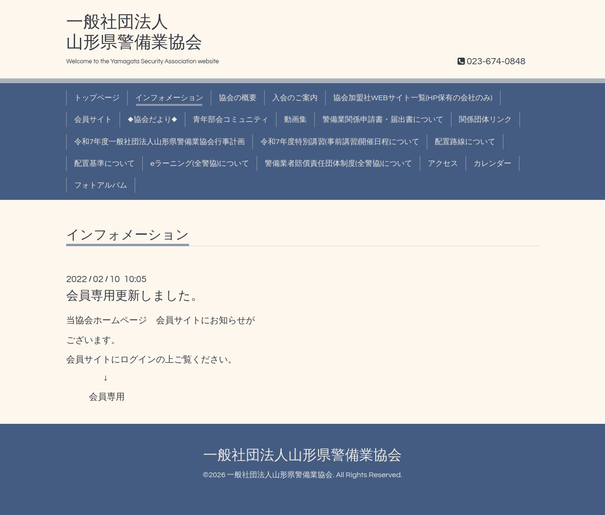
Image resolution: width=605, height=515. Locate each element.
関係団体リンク (485, 119)
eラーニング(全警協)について (199, 163)
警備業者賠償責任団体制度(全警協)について (338, 163)
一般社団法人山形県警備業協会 (302, 455)
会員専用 (107, 397)
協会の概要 (238, 98)
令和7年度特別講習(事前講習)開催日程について (340, 142)
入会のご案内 (295, 98)
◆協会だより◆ (152, 119)
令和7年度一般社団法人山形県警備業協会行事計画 (159, 142)
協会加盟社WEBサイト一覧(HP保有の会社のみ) (413, 98)
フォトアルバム (100, 185)
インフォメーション (169, 98)
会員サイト (93, 119)
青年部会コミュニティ (230, 119)
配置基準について (104, 163)
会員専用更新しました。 (134, 296)
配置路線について (465, 142)
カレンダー (492, 163)
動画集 (295, 119)
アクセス (443, 163)
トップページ (97, 98)
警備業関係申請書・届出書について (382, 119)
